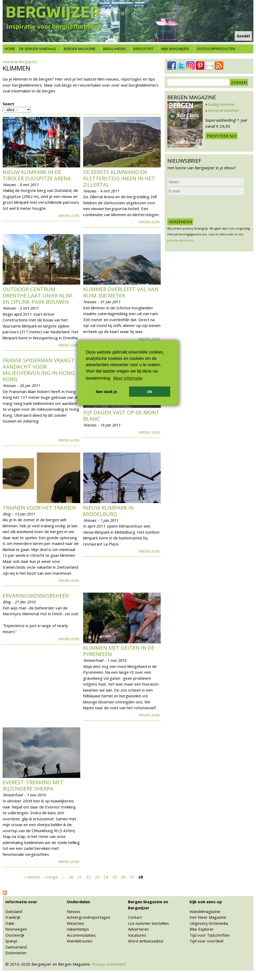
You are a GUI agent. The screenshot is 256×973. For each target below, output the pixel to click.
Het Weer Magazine (207, 917)
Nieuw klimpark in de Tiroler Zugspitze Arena (37, 175)
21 (79, 876)
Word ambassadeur (146, 941)
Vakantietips (78, 929)
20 (71, 876)
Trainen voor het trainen (39, 507)
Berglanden (114, 48)
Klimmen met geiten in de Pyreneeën (118, 651)
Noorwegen (16, 929)
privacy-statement (180, 240)
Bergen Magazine (80, 48)
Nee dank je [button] (106, 392)
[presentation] (207, 206)
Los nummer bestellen (148, 923)
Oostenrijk (14, 935)
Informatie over (21, 901)
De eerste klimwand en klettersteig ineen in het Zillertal (119, 178)
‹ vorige (51, 876)
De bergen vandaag (37, 48)
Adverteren (138, 929)
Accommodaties (81, 935)
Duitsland (13, 911)
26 (123, 876)
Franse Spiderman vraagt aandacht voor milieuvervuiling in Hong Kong (39, 370)
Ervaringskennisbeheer (36, 595)
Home (10, 48)
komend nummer (223, 110)
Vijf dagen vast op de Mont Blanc (121, 415)
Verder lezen (68, 216)
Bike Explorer (201, 929)
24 (105, 876)
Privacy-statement (109, 964)
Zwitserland (16, 947)
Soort (8, 103)
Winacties (75, 923)
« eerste (32, 876)
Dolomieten (15, 952)
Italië (9, 923)
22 (88, 876)
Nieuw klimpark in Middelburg (108, 511)
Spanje (11, 941)
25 (114, 876)
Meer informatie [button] (128, 378)
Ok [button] (149, 392)
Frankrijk (12, 917)
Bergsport (143, 48)
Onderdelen (78, 901)
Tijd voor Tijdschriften (209, 935)
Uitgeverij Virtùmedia (208, 923)
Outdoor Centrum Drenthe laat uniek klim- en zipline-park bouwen (38, 295)
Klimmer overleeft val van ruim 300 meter (120, 292)
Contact (135, 917)
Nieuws (73, 911)
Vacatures (137, 935)
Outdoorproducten (216, 48)
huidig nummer (221, 104)
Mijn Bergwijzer (175, 48)
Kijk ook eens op (205, 901)
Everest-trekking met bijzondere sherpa (33, 785)
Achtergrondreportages (88, 917)
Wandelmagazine (204, 911)
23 (97, 876)
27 (132, 876)
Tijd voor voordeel (206, 941)
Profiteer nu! (221, 135)
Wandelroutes (79, 941)
